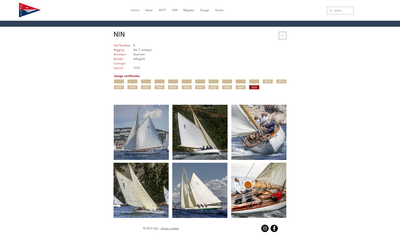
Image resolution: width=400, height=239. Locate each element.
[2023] (227, 87)
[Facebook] (274, 228)
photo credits (170, 228)
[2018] (160, 87)
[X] (282, 35)
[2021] (200, 87)
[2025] (254, 87)
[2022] (214, 87)
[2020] (187, 87)
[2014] (281, 81)
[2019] (173, 87)
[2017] (146, 87)
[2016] (132, 87)
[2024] (241, 87)
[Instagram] (265, 228)
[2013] (268, 81)
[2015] (119, 87)
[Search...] (339, 10)
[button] (188, 10)
